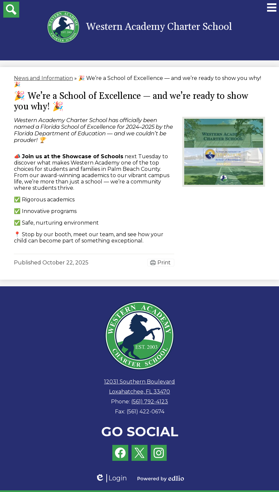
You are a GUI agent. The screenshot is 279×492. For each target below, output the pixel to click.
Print (164, 262)
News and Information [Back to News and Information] (43, 78)
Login (111, 478)
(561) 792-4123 (149, 401)
